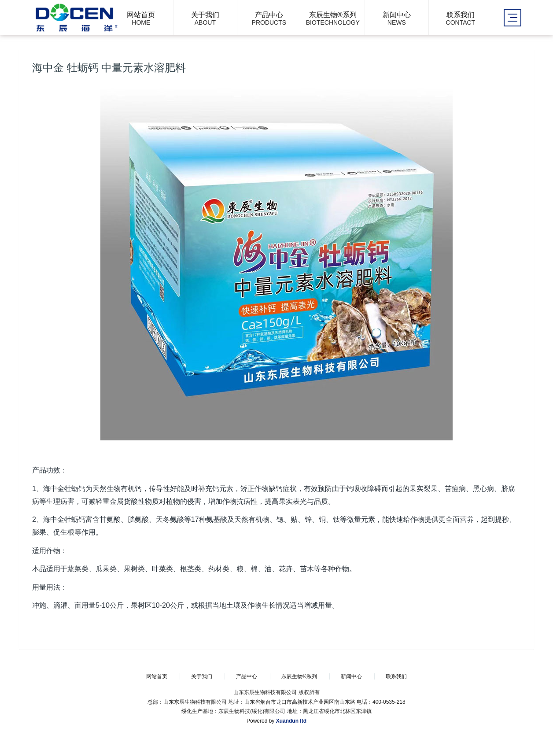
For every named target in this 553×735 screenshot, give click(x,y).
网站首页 (156, 676)
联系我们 (396, 676)
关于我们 (201, 676)
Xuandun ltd (291, 721)
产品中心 (246, 676)
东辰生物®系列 (299, 676)
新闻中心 (351, 676)
